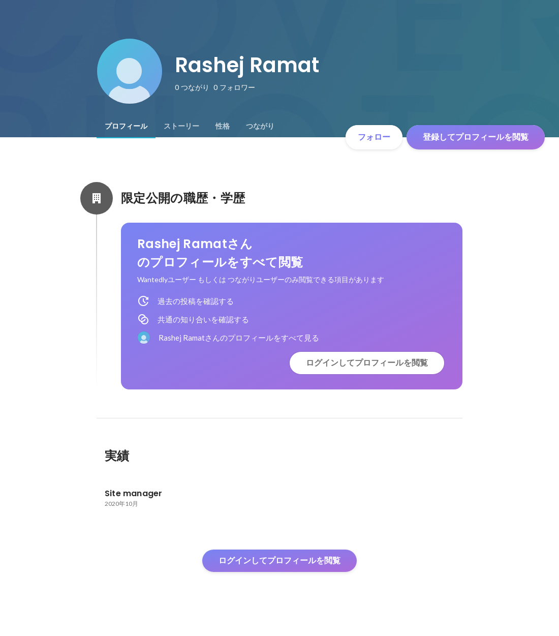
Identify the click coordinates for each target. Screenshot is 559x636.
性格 (222, 126)
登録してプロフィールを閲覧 (476, 137)
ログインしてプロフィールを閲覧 (367, 363)
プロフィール (126, 126)
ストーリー (181, 126)
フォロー (374, 137)
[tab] (126, 126)
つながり (260, 126)
